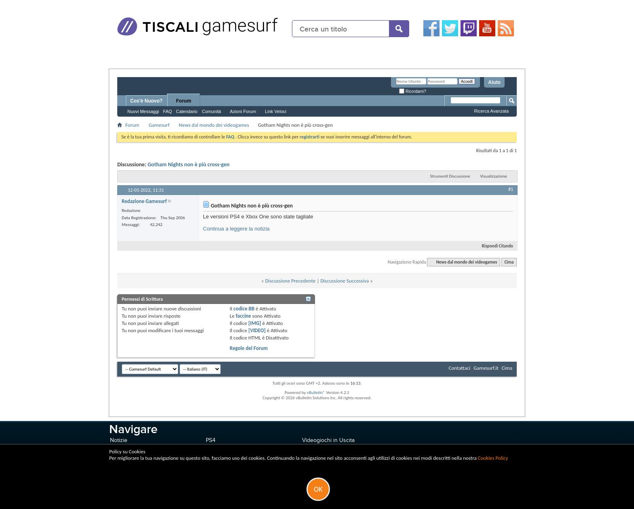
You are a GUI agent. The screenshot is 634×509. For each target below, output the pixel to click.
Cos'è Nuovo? (146, 101)
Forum (183, 101)
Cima (509, 262)
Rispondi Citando (494, 246)
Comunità (211, 111)
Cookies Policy (493, 458)
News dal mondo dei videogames (214, 125)
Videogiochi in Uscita (328, 440)
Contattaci (460, 368)
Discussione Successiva (344, 281)
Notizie (118, 440)
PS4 (211, 440)
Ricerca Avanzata (491, 111)
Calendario (186, 111)
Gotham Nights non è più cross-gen (189, 164)
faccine (243, 316)
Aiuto (494, 82)
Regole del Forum (249, 348)
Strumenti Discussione (450, 176)
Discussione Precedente (290, 281)
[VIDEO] (257, 330)
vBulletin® (316, 392)
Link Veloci (275, 111)
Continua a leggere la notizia (236, 229)
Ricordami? (412, 91)
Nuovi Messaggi (143, 111)
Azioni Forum (243, 111)
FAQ (167, 111)
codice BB (243, 309)
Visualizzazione (493, 176)
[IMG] (254, 323)
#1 (510, 189)
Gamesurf (158, 125)
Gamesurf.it (485, 368)
